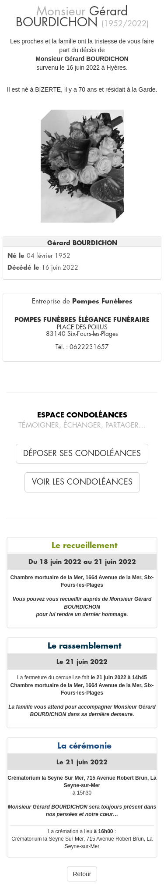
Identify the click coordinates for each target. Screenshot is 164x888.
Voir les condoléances (82, 482)
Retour (82, 873)
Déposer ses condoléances (82, 453)
